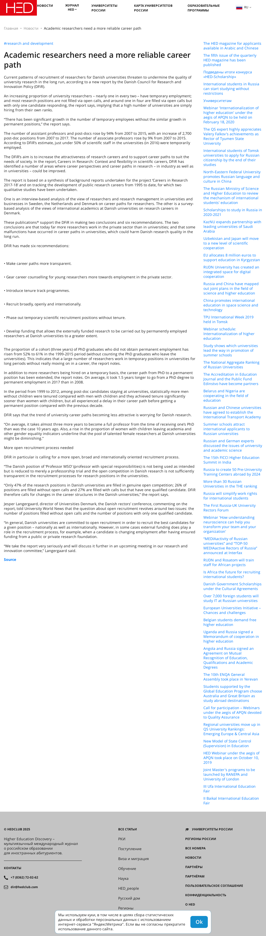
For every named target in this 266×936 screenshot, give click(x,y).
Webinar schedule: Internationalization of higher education (229, 334)
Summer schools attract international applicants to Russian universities (226, 429)
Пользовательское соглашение (214, 886)
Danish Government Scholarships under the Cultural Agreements (232, 586)
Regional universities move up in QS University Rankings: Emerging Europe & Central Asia (231, 729)
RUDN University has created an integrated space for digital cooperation (231, 272)
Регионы (126, 908)
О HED (190, 904)
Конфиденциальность (205, 895)
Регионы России (200, 839)
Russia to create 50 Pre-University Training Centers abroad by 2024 (232, 472)
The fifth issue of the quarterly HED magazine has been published (229, 60)
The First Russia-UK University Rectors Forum (229, 507)
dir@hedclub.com (24, 887)
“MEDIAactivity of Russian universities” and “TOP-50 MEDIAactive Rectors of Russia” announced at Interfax (230, 545)
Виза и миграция (133, 858)
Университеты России (104, 7)
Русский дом (129, 898)
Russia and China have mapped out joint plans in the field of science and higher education (231, 288)
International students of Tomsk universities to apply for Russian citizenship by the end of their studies (231, 157)
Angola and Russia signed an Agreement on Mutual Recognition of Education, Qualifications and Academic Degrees (228, 658)
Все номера (195, 848)
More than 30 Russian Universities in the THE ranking (230, 484)
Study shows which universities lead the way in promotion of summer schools (230, 350)
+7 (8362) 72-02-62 (24, 877)
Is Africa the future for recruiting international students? (231, 574)
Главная (11, 28)
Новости (45, 5)
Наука (123, 878)
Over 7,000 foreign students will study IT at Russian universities (231, 598)
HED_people (128, 888)
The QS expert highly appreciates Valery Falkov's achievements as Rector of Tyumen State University (232, 136)
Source (10, 559)
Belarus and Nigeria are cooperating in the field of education (225, 396)
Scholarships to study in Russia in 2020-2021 (232, 212)
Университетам (217, 100)
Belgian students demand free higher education (229, 622)
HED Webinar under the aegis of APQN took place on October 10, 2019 (231, 758)
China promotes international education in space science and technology (230, 305)
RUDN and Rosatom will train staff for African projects (228, 562)
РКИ (121, 839)
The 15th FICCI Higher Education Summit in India (231, 460)
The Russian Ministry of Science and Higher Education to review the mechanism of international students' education (231, 195)
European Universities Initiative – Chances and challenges (232, 610)
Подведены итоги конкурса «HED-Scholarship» (227, 74)
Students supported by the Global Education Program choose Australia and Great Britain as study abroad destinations (232, 693)
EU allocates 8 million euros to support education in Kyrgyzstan (231, 257)
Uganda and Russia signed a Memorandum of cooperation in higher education (231, 637)
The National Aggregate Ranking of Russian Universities (231, 364)
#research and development (28, 43)
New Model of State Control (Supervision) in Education (227, 743)
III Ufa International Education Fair (229, 788)
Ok (199, 921)
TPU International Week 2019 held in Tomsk (228, 319)
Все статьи (127, 829)
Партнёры (194, 867)
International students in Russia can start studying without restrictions (231, 89)
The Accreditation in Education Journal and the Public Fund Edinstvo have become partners (230, 379)
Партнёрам (194, 876)
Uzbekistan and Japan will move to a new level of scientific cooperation (231, 243)
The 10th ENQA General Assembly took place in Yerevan (230, 677)
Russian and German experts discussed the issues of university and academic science (232, 446)
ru (242, 7)
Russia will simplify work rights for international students (230, 496)
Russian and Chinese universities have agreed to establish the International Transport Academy (232, 412)
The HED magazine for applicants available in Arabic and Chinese (232, 45)
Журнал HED (72, 7)
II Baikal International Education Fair (231, 800)
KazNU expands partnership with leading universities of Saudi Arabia (232, 227)
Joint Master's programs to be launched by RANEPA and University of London (229, 774)
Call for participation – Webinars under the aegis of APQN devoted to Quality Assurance (232, 713)
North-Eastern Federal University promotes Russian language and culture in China (232, 177)
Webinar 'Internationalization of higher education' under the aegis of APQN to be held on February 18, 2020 (231, 115)
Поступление (130, 849)
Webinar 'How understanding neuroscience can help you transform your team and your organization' (229, 524)
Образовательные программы (204, 7)
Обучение (127, 868)
